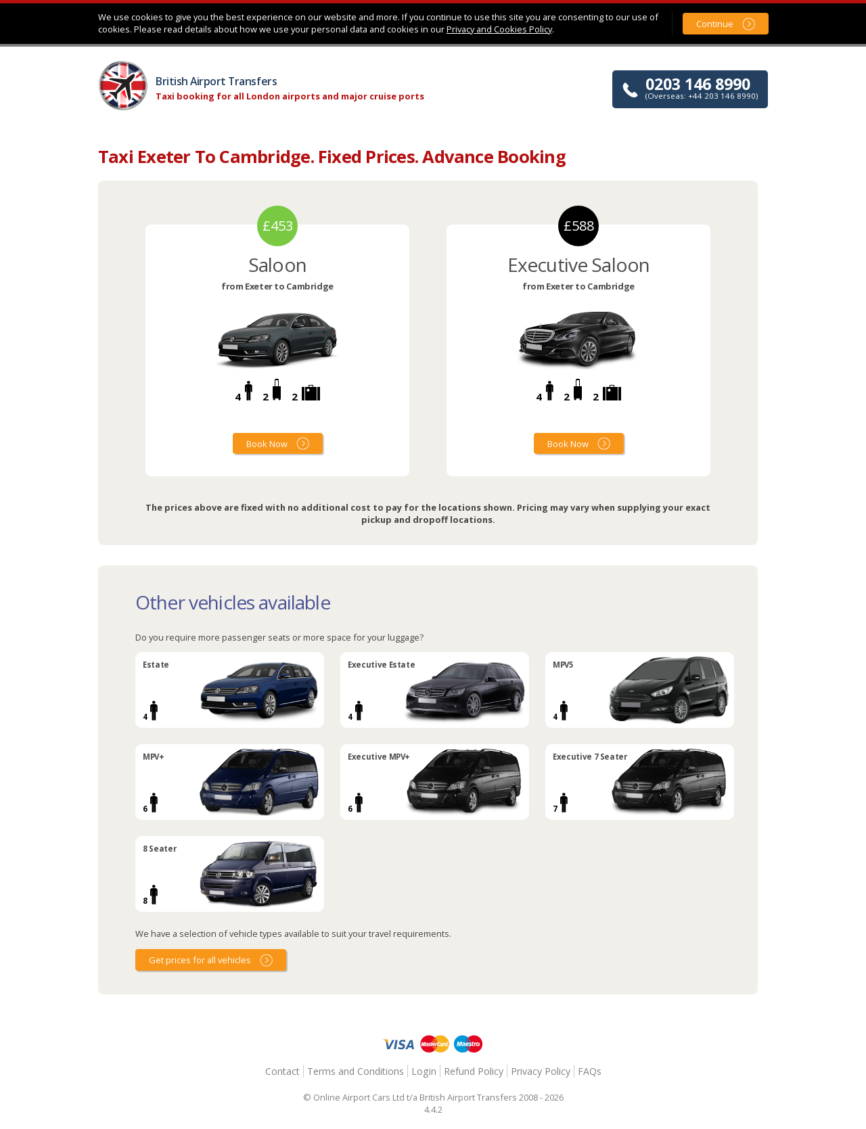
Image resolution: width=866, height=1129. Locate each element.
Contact (282, 1071)
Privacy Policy (540, 1071)
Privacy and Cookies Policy (499, 29)
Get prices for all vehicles (200, 960)
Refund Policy (473, 1071)
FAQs (589, 1071)
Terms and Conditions (355, 1071)
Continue (714, 24)
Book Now (267, 444)
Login (423, 1071)
